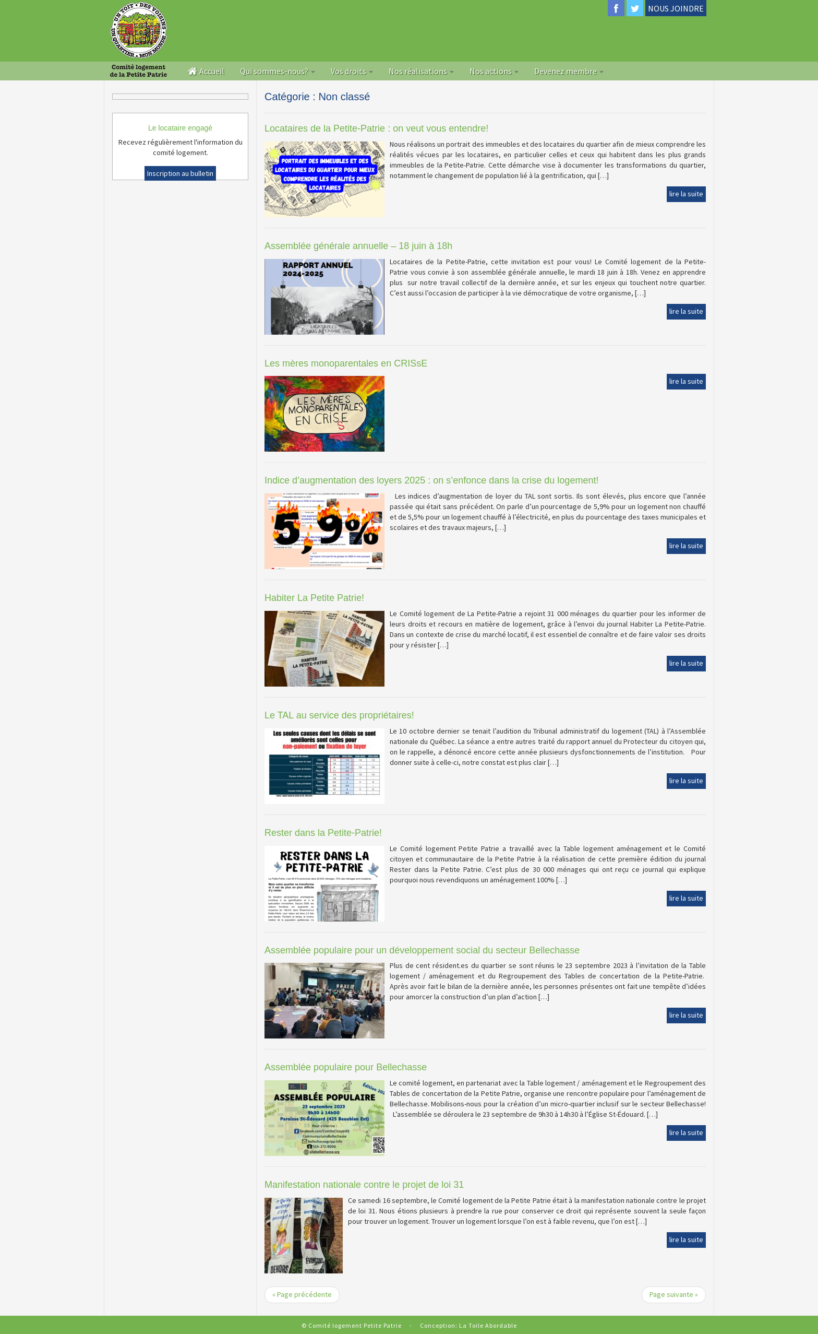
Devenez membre (569, 71)
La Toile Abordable (488, 1325)
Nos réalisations (421, 71)
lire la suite (686, 193)
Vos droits (352, 71)
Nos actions (494, 71)
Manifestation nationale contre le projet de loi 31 (364, 1184)
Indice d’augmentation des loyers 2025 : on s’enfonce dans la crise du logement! (431, 480)
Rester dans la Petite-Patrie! (323, 833)
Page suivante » (673, 1294)
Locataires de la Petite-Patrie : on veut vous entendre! (376, 128)
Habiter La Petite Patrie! (314, 598)
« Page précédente (302, 1294)
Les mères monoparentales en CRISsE (345, 363)
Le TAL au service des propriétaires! (339, 715)
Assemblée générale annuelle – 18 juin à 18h (358, 246)
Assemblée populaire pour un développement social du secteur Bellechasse (422, 950)
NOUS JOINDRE (676, 8)
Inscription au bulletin (180, 173)
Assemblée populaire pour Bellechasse (345, 1067)
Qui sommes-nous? (277, 71)
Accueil (206, 71)
